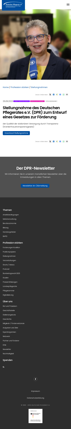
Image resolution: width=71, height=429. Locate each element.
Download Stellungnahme (16, 133)
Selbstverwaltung (9, 219)
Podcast (6, 269)
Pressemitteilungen (10, 282)
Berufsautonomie (37, 101)
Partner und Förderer (11, 340)
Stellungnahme (51, 101)
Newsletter (7, 349)
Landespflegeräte (10, 286)
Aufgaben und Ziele (10, 328)
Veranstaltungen (9, 260)
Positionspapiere (9, 252)
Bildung (6, 227)
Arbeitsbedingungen (21, 101)
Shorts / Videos (8, 265)
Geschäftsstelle (9, 310)
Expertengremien (9, 332)
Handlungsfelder (9, 232)
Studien (6, 278)
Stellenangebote (9, 315)
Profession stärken (20, 87)
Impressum (35, 391)
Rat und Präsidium (10, 306)
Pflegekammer (8, 290)
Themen (7, 210)
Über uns (7, 301)
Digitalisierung (8, 295)
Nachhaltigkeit (8, 353)
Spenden (8, 360)
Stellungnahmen (39, 87)
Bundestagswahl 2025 (11, 273)
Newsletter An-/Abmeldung (35, 185)
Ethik (4, 345)
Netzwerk (6, 336)
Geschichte (7, 319)
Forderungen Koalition (11, 247)
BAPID (5, 236)
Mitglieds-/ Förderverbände (13, 323)
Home (6, 87)
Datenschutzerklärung (35, 398)
